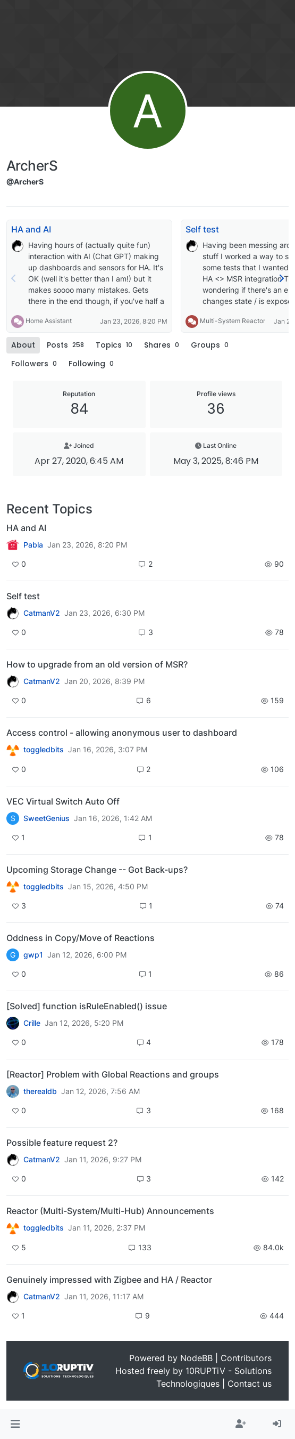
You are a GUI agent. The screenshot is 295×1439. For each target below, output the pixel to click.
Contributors (246, 1358)
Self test (202, 229)
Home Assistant (49, 321)
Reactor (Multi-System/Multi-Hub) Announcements (110, 1210)
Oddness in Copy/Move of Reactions (80, 937)
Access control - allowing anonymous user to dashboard (121, 732)
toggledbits (43, 749)
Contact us (249, 1383)
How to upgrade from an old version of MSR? (97, 664)
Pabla (33, 545)
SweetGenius (46, 818)
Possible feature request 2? (61, 1142)
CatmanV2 (41, 613)
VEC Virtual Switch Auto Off (63, 801)
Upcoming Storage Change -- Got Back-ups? (97, 869)
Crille (31, 1023)
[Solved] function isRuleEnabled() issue (86, 1006)
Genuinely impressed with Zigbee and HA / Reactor (109, 1279)
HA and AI (31, 229)
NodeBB (196, 1358)
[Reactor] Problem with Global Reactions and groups (112, 1074)
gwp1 (33, 955)
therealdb (40, 1091)
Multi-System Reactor (232, 321)
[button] (15, 1424)
